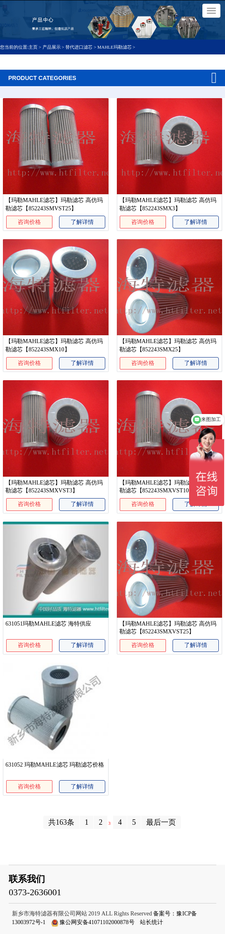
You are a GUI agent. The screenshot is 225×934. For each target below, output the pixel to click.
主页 (33, 47)
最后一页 (161, 822)
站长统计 (151, 922)
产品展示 (52, 47)
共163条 (61, 822)
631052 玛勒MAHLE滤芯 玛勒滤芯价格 (54, 765)
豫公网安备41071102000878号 (96, 922)
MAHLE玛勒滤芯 (114, 47)
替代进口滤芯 (78, 47)
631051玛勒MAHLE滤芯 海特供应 (48, 624)
